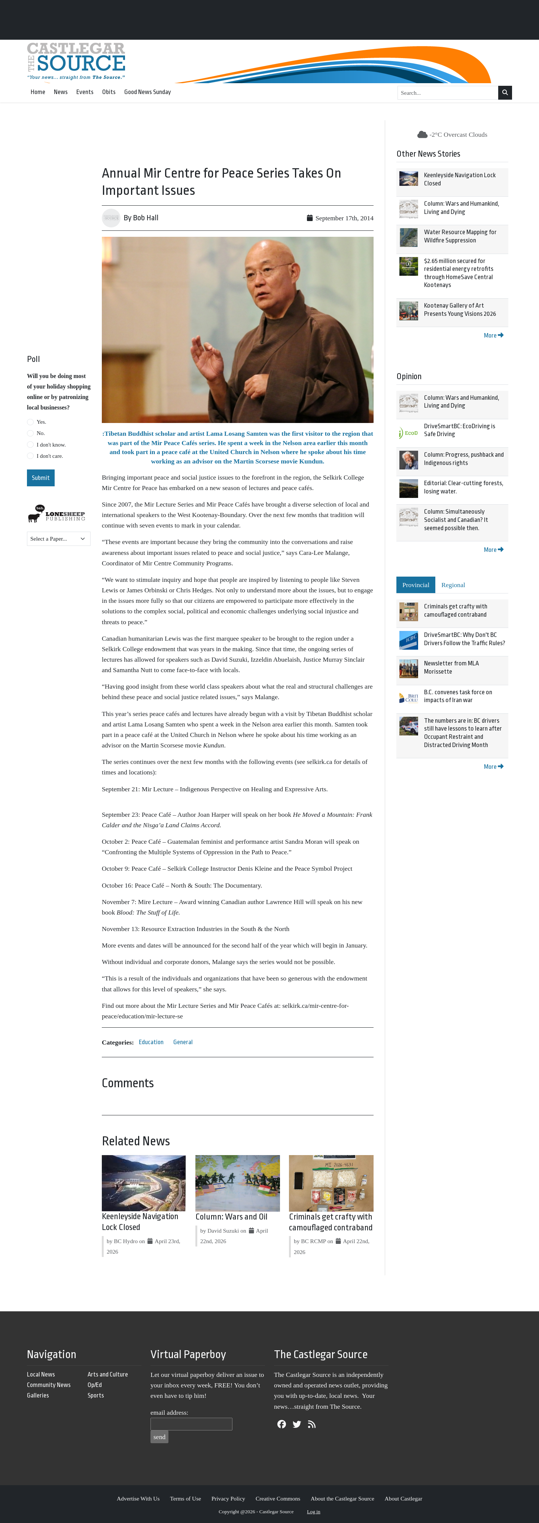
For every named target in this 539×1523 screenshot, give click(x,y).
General (183, 1042)
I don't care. (50, 456)
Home (38, 92)
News (61, 92)
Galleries (38, 1395)
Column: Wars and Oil (231, 1217)
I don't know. (51, 445)
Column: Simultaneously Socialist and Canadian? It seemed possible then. (456, 519)
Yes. (41, 422)
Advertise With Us (138, 1498)
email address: (169, 1412)
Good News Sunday (147, 92)
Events (85, 92)
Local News (41, 1374)
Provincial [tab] (415, 585)
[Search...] (448, 93)
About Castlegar (403, 1498)
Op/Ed (95, 1384)
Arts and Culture (108, 1374)
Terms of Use (185, 1498)
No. (41, 433)
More (493, 335)
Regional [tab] (453, 585)
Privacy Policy (228, 1498)
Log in (313, 1511)
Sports (96, 1395)
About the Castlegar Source (342, 1498)
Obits (109, 92)
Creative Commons (278, 1498)
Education (151, 1042)
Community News (49, 1384)
